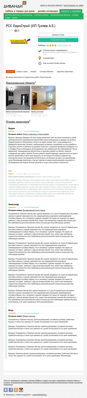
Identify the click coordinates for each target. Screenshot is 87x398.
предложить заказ (58, 40)
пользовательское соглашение (21, 382)
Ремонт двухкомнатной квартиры (18, 111)
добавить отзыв (58, 35)
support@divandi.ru (40, 394)
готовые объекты (46, 71)
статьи (7, 17)
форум (14, 17)
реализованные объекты (60, 15)
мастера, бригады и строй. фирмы (18, 15)
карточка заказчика (65, 71)
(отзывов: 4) (65, 45)
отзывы (75, 15)
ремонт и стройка (71, 11)
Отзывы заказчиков (17, 121)
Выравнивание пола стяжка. (34, 210)
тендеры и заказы (41, 15)
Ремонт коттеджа (37, 111)
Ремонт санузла (29, 316)
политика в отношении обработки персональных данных (53, 382)
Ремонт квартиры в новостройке (36, 134)
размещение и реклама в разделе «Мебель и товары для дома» (33, 380)
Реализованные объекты (20, 83)
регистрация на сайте (73, 5)
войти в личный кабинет (51, 5)
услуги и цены (22, 71)
